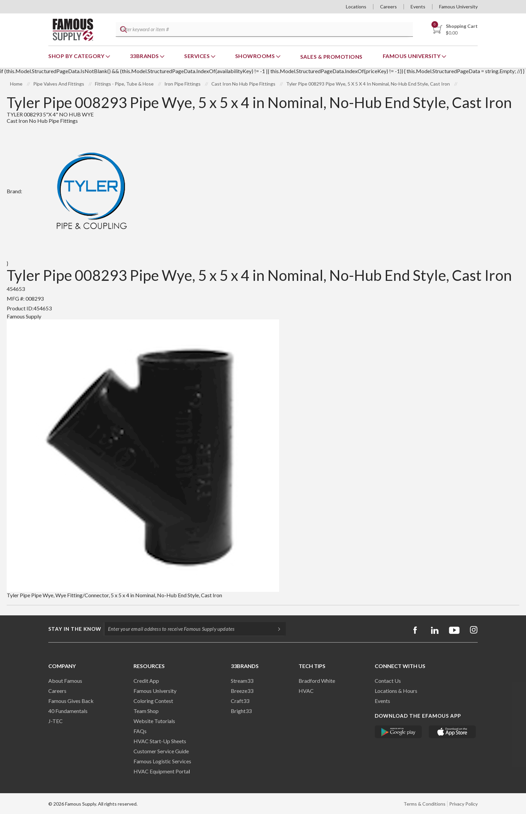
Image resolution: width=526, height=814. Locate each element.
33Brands (145, 56)
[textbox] (263, 29)
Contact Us (388, 680)
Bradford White (317, 680)
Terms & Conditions (424, 804)
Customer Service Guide (161, 751)
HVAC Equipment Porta (161, 771)
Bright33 (241, 711)
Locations (356, 6)
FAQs (140, 731)
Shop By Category (77, 56)
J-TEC (55, 721)
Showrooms (255, 56)
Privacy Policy (463, 804)
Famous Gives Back (71, 701)
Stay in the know (74, 629)
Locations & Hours (396, 691)
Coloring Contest (153, 701)
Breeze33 (242, 691)
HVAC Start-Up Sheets (160, 741)
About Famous (65, 680)
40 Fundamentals (68, 711)
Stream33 (242, 680)
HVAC (306, 691)
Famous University (458, 6)
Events (418, 6)
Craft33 (240, 701)
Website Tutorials (154, 721)
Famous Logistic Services (162, 761)
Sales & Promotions (331, 56)
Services (197, 56)
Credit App (146, 680)
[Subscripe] (276, 628)
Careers (388, 6)
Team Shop (146, 711)
